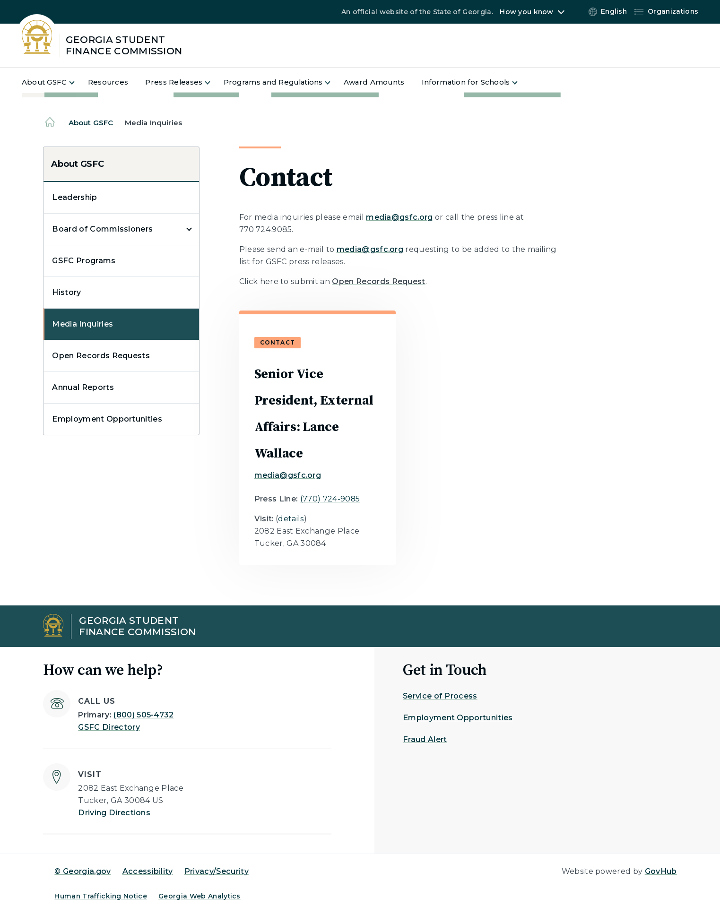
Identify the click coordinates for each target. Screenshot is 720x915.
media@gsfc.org (399, 217)
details (291, 518)
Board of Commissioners (102, 228)
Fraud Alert (425, 739)
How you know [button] (526, 12)
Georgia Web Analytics (199, 896)
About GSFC (91, 122)
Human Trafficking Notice (100, 896)
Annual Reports (82, 387)
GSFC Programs (83, 260)
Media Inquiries (82, 323)
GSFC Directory (108, 727)
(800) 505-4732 (143, 714)
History (66, 292)
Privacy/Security (216, 871)
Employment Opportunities (107, 418)
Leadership (74, 197)
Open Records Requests (101, 355)
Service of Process (440, 695)
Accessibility (147, 871)
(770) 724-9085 (330, 498)
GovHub (661, 871)
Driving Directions (114, 812)
